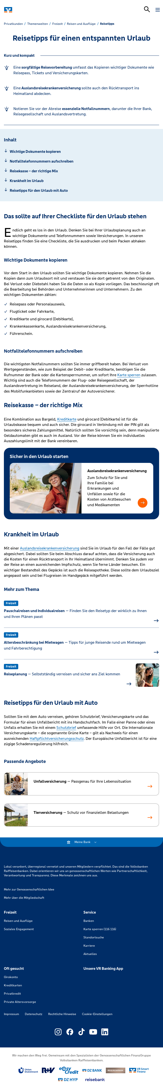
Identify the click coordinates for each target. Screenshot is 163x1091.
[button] (142, 503)
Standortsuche (93, 937)
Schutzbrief (66, 727)
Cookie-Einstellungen (97, 1014)
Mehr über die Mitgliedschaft (24, 898)
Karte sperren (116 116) (99, 929)
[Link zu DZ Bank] (92, 1070)
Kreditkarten (13, 985)
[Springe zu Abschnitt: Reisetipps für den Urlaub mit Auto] (81, 190)
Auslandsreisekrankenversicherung (49, 548)
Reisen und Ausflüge (18, 921)
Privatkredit (12, 994)
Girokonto (11, 977)
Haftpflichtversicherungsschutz (57, 738)
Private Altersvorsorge (20, 1002)
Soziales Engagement (19, 929)
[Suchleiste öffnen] (147, 9)
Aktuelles (90, 954)
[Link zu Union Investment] (28, 1070)
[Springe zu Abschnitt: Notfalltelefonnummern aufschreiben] (81, 161)
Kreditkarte (66, 419)
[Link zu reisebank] (95, 1079)
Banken (88, 921)
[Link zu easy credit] (69, 1070)
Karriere (89, 946)
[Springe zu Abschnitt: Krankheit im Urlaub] (81, 181)
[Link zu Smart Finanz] (139, 1070)
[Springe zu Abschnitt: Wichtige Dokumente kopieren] (81, 152)
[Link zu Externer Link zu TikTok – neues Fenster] (81, 1032)
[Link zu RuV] (48, 1070)
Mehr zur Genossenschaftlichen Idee (29, 889)
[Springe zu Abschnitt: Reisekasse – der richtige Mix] (81, 171)
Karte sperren (128, 375)
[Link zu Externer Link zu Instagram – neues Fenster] (58, 1032)
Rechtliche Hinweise (62, 1014)
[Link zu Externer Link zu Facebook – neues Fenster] (70, 1032)
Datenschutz (33, 1014)
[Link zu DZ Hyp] (68, 1079)
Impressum (11, 1014)
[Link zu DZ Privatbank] (115, 1070)
